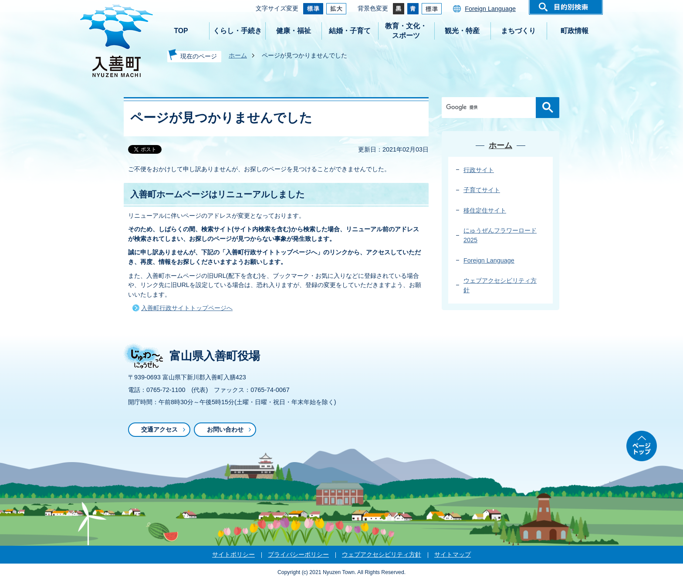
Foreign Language (490, 8)
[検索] (491, 107)
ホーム (238, 55)
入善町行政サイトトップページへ (187, 307)
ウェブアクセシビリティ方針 (381, 554)
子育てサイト (481, 189)
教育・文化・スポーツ (406, 30)
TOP (181, 30)
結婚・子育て (350, 30)
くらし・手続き (237, 30)
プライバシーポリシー (298, 554)
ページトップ (641, 446)
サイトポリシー (233, 554)
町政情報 (574, 30)
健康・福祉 (293, 30)
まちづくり (518, 30)
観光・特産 (462, 30)
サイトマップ (452, 554)
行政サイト (478, 169)
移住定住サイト (484, 210)
